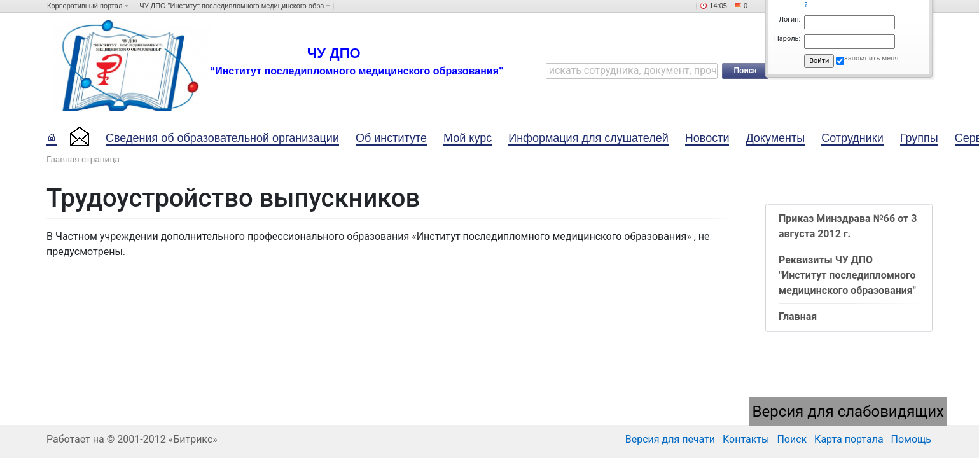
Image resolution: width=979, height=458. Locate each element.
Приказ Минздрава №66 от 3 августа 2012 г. (848, 226)
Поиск (792, 439)
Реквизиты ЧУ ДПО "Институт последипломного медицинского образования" (847, 275)
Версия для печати (670, 439)
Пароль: (787, 38)
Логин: (789, 19)
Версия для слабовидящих (849, 411)
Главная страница (83, 159)
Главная (798, 316)
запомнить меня (871, 58)
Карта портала (849, 439)
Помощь (911, 439)
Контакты (746, 439)
